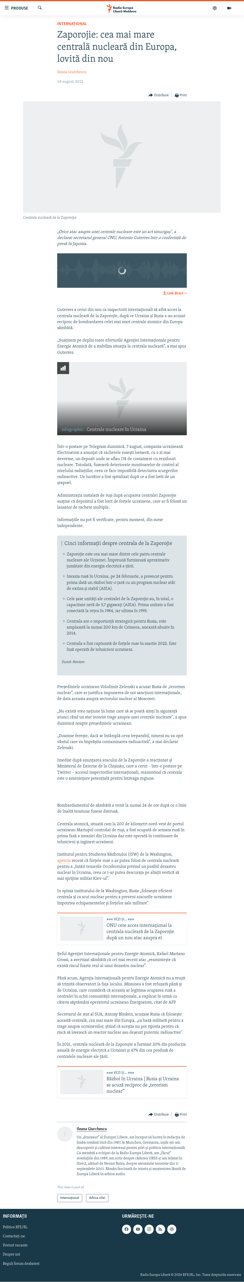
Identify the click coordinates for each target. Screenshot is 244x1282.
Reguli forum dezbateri (21, 1264)
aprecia (64, 860)
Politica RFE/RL (15, 1227)
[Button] (158, 95)
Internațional (72, 24)
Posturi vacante (15, 1246)
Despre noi (11, 1255)
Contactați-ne (14, 1237)
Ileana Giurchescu (71, 72)
